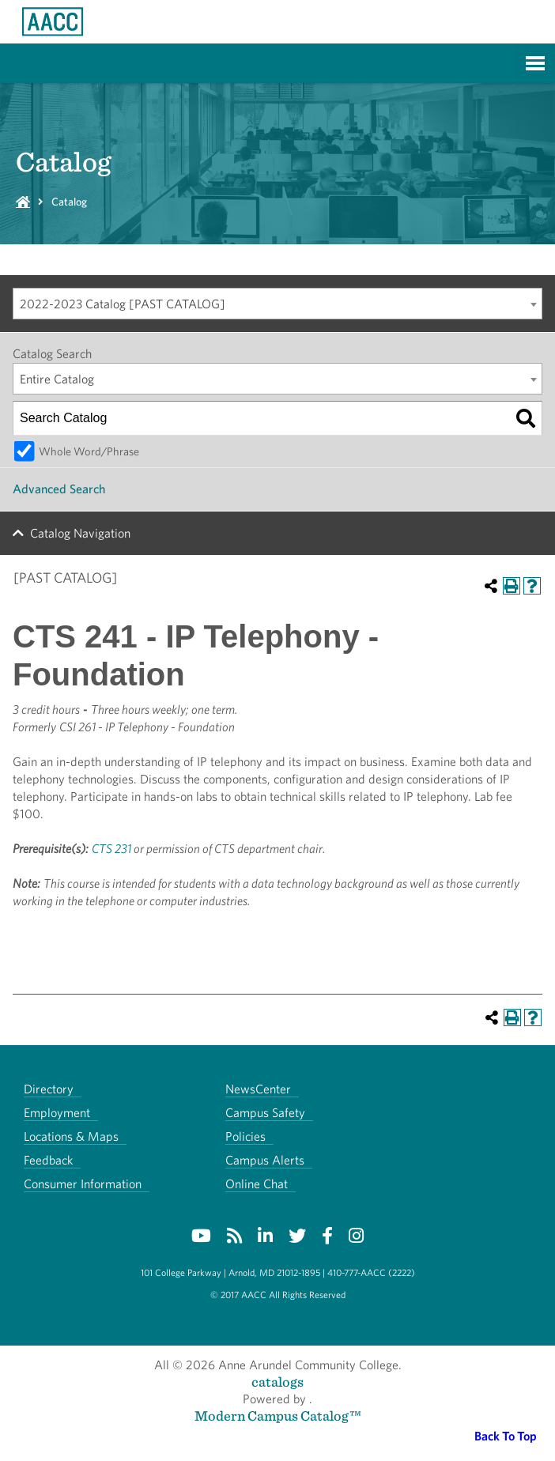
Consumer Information (83, 1183)
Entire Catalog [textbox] (57, 379)
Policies (245, 1136)
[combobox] (277, 303)
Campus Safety (265, 1112)
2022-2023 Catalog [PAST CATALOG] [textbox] (122, 303)
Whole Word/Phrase (89, 451)
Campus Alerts (264, 1160)
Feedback (48, 1160)
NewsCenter (258, 1089)
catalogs (277, 1381)
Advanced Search (59, 488)
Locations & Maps (71, 1136)
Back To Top (505, 1436)
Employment (57, 1112)
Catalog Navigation (80, 533)
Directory (49, 1089)
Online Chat (256, 1183)
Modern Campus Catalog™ (277, 1415)
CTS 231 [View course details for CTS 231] (111, 848)
